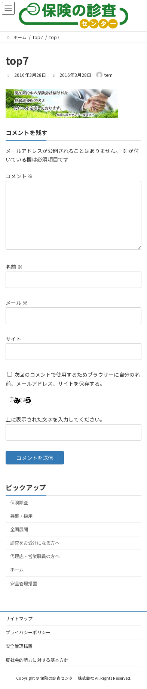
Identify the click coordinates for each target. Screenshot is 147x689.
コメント (19, 176)
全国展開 (19, 529)
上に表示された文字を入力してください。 (55, 419)
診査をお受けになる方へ (34, 543)
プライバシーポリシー (28, 632)
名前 (14, 266)
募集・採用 (21, 516)
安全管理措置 (23, 583)
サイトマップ (19, 618)
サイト (13, 338)
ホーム (17, 570)
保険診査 (19, 502)
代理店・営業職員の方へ (34, 556)
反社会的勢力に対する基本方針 (37, 660)
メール (17, 303)
